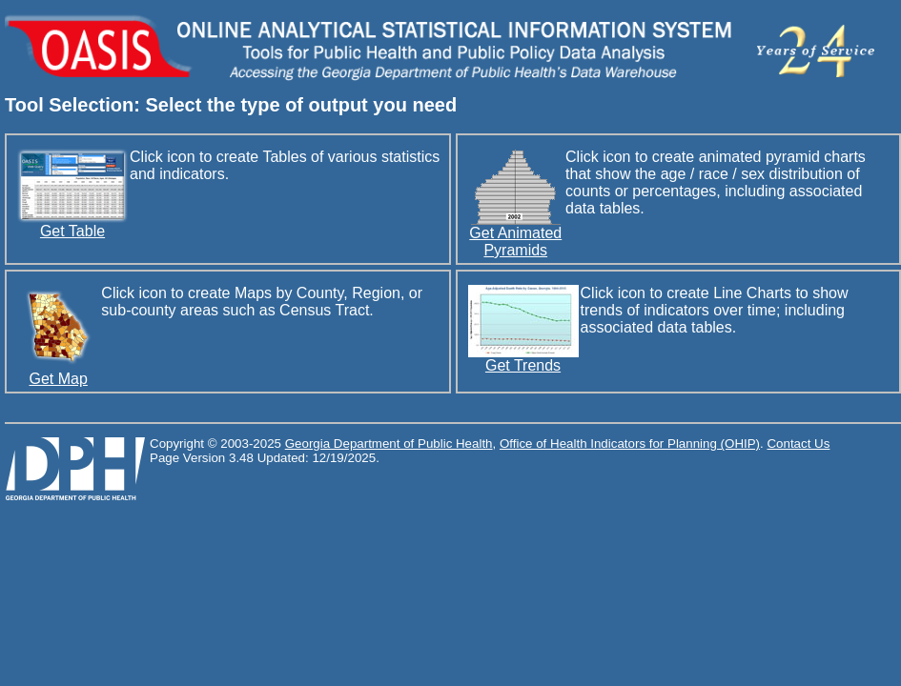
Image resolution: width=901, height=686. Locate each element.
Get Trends (523, 358)
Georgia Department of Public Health (389, 443)
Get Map (58, 372)
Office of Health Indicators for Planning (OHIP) (630, 443)
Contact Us (798, 443)
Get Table (72, 224)
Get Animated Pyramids (515, 235)
